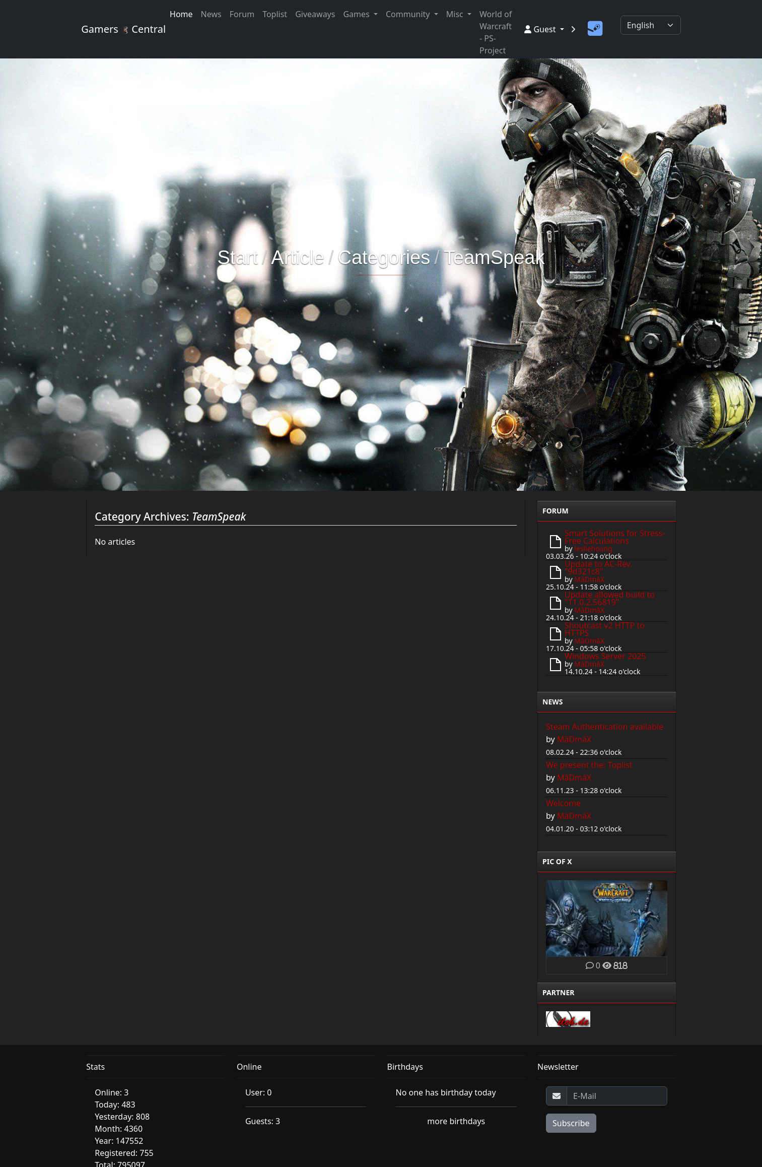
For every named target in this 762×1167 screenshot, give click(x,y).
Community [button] (409, 14)
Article (297, 257)
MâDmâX (589, 579)
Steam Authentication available (604, 726)
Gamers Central (119, 29)
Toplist (274, 14)
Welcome (563, 803)
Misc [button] (455, 14)
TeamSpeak (494, 257)
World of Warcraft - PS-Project (495, 32)
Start (238, 257)
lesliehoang (593, 548)
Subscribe (570, 1123)
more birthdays (456, 1121)
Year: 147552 (119, 1140)
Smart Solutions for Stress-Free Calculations (615, 537)
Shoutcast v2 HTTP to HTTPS (605, 629)
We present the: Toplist (589, 764)
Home (181, 14)
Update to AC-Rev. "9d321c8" (599, 567)
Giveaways (315, 14)
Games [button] (357, 14)
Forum (242, 14)
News (211, 14)
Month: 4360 (119, 1128)
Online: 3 (111, 1092)
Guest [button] (541, 29)
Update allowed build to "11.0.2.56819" (610, 598)
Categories (383, 257)
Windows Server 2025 (605, 656)
